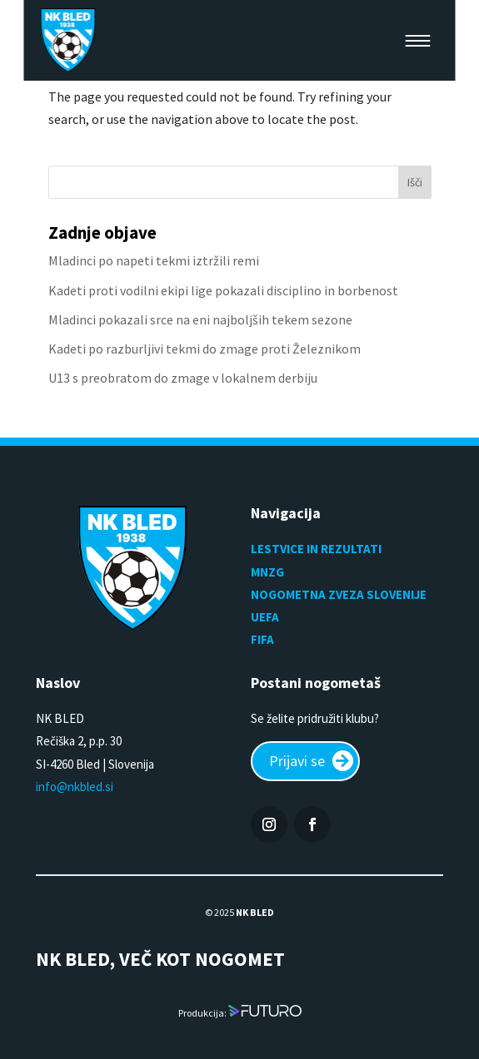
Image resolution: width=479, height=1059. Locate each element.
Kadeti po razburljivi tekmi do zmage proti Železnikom (204, 348)
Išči (414, 182)
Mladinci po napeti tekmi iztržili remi (153, 260)
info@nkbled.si (74, 786)
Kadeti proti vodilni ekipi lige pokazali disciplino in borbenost (223, 290)
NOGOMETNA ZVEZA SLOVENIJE (339, 594)
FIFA (262, 639)
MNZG (267, 572)
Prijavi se (297, 760)
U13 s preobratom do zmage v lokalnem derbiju (182, 377)
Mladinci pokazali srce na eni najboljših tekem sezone (200, 319)
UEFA (265, 617)
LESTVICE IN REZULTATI (317, 549)
